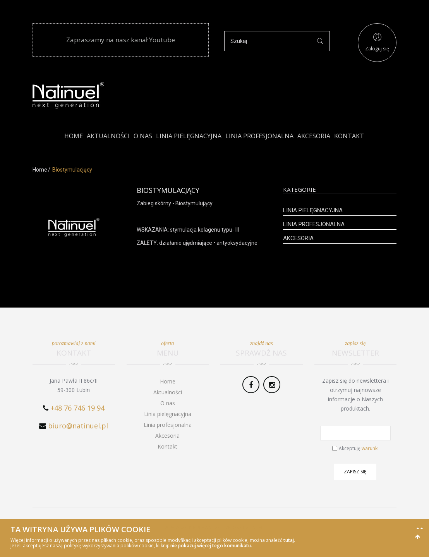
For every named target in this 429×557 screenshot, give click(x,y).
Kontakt (349, 136)
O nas (143, 136)
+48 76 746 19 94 (77, 408)
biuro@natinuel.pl (78, 425)
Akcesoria (313, 136)
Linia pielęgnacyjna (188, 136)
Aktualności (108, 136)
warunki (370, 448)
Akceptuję (359, 448)
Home (73, 136)
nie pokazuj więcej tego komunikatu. (211, 545)
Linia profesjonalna (259, 136)
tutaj (288, 540)
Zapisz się (355, 471)
